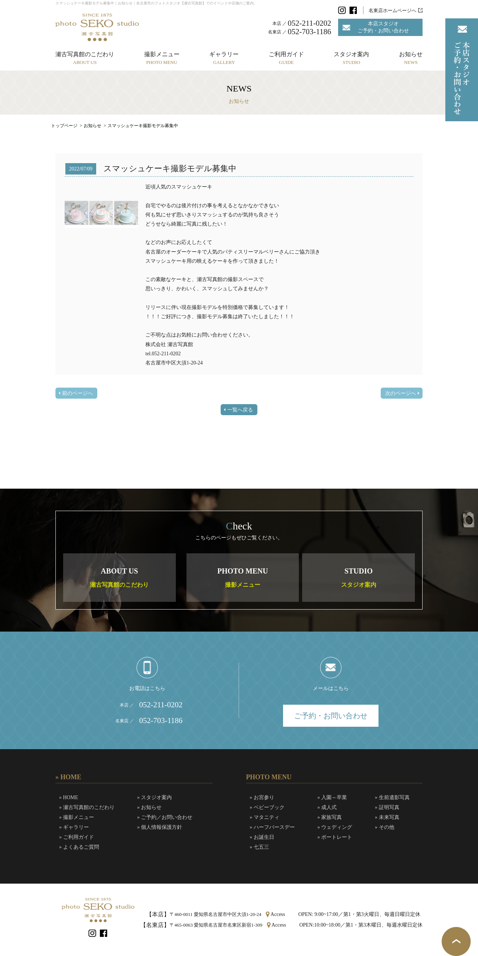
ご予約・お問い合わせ (330, 716)
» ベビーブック (267, 807)
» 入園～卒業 (332, 797)
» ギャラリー (74, 827)
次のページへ (400, 393)
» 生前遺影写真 (392, 797)
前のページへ (77, 393)
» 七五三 (259, 847)
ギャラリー (224, 58)
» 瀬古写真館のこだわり (87, 807)
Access (278, 914)
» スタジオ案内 (154, 797)
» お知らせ (149, 807)
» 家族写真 (330, 817)
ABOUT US (119, 577)
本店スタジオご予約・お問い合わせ (383, 27)
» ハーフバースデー (272, 827)
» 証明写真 (387, 807)
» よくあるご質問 (79, 847)
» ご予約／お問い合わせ (165, 817)
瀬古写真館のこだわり (84, 58)
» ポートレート (335, 837)
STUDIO (358, 577)
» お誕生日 (262, 837)
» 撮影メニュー (76, 817)
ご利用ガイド (286, 58)
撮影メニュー (162, 58)
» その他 (384, 827)
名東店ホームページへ (392, 10)
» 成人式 (327, 807)
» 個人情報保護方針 (159, 827)
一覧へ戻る (240, 410)
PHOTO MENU (242, 577)
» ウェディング (335, 827)
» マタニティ (264, 817)
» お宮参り (262, 797)
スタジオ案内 (351, 58)
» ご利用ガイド (76, 837)
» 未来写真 (387, 817)
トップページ (64, 125)
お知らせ (411, 58)
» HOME (68, 797)
